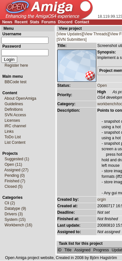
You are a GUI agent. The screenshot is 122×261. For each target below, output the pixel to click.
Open (102, 85)
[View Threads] (96, 34)
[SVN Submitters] (72, 39)
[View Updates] (70, 34)
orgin (101, 199)
